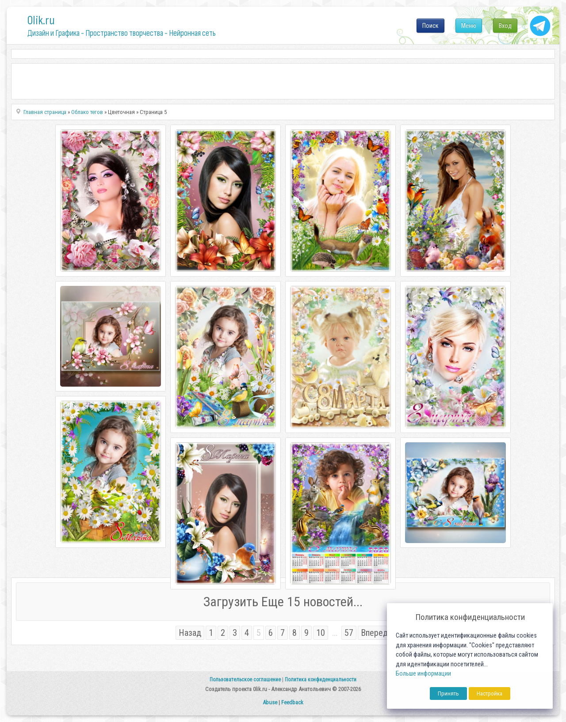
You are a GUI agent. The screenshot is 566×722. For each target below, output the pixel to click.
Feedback (292, 702)
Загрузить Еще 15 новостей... (283, 601)
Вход (505, 25)
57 (348, 632)
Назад (190, 632)
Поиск (430, 25)
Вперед (374, 632)
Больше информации (423, 673)
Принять (448, 693)
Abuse (270, 702)
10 (320, 632)
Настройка (489, 693)
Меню (468, 25)
